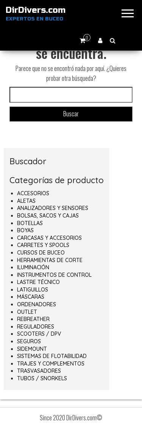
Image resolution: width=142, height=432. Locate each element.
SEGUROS (29, 341)
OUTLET (27, 312)
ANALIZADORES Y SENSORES (52, 208)
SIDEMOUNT (32, 349)
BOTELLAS (30, 223)
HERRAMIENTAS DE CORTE (50, 260)
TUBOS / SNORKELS (42, 378)
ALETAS (26, 200)
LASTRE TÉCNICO (38, 282)
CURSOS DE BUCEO (41, 252)
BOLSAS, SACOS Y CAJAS (48, 215)
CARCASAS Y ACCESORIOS (49, 238)
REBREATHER (33, 319)
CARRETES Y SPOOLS (43, 245)
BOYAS (25, 230)
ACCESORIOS (33, 193)
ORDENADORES (36, 304)
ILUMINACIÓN (33, 267)
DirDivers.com (36, 10)
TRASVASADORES (39, 370)
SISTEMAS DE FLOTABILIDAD (52, 356)
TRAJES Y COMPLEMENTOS (50, 363)
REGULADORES (35, 326)
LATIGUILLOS (32, 289)
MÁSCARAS (30, 296)
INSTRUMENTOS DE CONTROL (54, 275)
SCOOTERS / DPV (39, 333)
